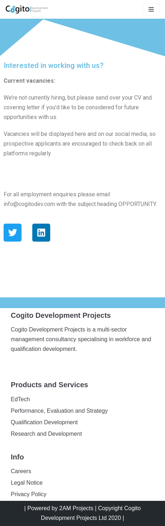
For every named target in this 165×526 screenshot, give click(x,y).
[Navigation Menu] (151, 9)
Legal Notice (27, 483)
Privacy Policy (29, 494)
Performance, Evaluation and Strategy (59, 411)
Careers (21, 471)
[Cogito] (26, 9)
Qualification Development (44, 422)
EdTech (20, 399)
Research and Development (46, 434)
